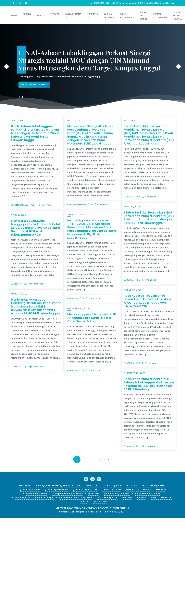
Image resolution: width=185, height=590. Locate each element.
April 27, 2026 (132, 206)
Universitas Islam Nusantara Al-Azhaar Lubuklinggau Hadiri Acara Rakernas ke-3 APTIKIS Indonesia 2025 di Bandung (149, 456)
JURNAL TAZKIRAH (111, 561)
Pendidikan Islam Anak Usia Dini (75, 569)
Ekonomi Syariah (112, 557)
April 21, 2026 (19, 289)
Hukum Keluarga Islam (153, 557)
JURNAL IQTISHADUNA (56, 561)
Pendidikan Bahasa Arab (147, 565)
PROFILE (141, 569)
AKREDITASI (24, 557)
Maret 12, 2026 (76, 373)
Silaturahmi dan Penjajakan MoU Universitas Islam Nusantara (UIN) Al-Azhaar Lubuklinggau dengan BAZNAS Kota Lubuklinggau (149, 217)
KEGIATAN (161, 561)
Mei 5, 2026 (73, 120)
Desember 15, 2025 (134, 444)
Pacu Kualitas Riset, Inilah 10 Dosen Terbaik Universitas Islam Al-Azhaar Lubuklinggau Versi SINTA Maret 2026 (147, 301)
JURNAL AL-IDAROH (30, 561)
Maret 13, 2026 (132, 289)
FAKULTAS (131, 557)
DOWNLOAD (92, 557)
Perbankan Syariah (107, 569)
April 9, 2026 (74, 289)
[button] (178, 66)
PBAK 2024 (93, 565)
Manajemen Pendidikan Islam (67, 565)
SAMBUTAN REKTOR (161, 569)
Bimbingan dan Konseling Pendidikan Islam (58, 557)
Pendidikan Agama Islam (117, 565)
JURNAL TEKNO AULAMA (138, 561)
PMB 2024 (127, 569)
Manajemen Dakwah (36, 565)
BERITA (129, 196)
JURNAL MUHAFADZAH (85, 561)
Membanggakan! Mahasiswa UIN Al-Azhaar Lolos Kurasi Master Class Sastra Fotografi (148, 382)
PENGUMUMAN (20, 204)
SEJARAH (84, 573)
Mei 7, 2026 (17, 120)
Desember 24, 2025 (134, 373)
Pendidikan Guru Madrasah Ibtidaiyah (34, 569)
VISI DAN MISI (100, 573)
